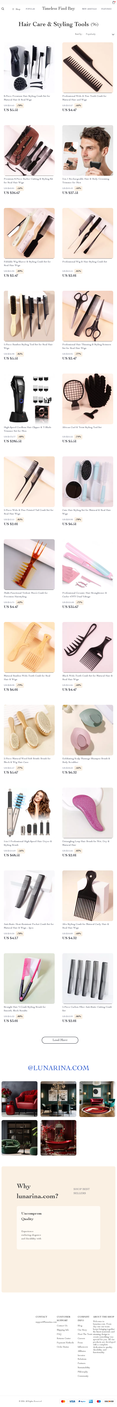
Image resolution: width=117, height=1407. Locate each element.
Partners (81, 1363)
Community (83, 1376)
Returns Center (64, 1339)
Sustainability (84, 1368)
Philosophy (83, 1372)
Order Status (63, 1347)
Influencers (83, 1347)
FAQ (59, 1334)
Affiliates (82, 1351)
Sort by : (79, 34)
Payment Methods (65, 1343)
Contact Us (62, 1326)
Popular (30, 9)
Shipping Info (63, 1330)
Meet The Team (85, 1334)
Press (80, 1343)
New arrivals (89, 9)
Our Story (82, 1330)
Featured (106, 9)
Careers (81, 1339)
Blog (80, 1326)
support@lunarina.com (46, 1322)
